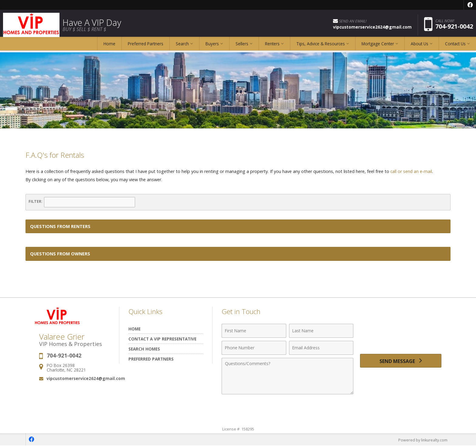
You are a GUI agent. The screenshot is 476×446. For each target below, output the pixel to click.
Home (109, 47)
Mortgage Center (378, 47)
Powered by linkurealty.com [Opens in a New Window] (421, 440)
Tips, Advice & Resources (320, 47)
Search (182, 47)
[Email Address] (321, 348)
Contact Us (455, 47)
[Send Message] (400, 362)
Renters (272, 47)
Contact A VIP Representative (162, 339)
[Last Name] (321, 331)
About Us (419, 47)
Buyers (212, 47)
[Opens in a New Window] (470, 5)
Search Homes (144, 349)
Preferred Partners (145, 47)
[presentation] (400, 334)
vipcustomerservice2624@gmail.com (85, 378)
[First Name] (254, 331)
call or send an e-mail (411, 171)
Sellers (242, 47)
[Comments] (287, 376)
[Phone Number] (254, 348)
